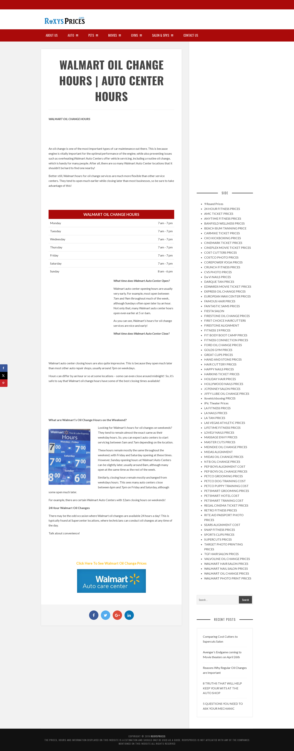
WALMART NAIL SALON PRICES (226, 568)
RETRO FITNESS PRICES (220, 510)
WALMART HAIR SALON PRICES (226, 563)
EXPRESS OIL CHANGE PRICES (225, 291)
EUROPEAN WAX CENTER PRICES (227, 296)
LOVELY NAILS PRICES (219, 432)
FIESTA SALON (214, 311)
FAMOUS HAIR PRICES (219, 301)
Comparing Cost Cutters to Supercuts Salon (220, 639)
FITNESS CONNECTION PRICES (226, 340)
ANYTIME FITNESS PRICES (222, 218)
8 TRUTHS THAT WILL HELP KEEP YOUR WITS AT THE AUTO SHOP (222, 688)
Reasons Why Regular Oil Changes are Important (225, 670)
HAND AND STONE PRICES (223, 359)
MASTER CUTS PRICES (219, 442)
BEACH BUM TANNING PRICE (225, 228)
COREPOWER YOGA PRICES (223, 262)
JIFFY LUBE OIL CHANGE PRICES (226, 393)
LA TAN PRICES (214, 418)
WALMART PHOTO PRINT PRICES (227, 578)
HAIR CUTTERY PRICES (220, 364)
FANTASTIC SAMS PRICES (222, 306)
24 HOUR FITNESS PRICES (222, 208)
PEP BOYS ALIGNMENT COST (224, 466)
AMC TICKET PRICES (218, 213)
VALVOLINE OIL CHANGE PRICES (227, 558)
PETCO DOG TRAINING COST (225, 481)
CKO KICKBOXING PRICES (222, 238)
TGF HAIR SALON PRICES (221, 554)
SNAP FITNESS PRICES (219, 529)
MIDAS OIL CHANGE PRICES (223, 456)
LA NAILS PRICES (215, 413)
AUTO (73, 35)
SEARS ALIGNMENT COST (222, 524)
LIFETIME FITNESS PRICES (222, 427)
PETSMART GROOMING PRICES (226, 490)
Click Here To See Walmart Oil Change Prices (111, 563)
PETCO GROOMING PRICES (223, 476)
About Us (52, 35)
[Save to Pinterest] (4, 383)
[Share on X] (4, 375)
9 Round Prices (213, 204)
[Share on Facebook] (4, 368)
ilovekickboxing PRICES (220, 398)
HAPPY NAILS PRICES (219, 369)
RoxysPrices (158, 736)
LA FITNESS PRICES (217, 408)
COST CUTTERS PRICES (220, 252)
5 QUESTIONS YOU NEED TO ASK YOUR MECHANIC (223, 706)
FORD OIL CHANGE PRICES (223, 345)
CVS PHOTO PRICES (218, 272)
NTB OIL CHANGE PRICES (222, 461)
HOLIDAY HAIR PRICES (220, 379)
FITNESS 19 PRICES (217, 330)
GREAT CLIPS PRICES (218, 354)
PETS (93, 35)
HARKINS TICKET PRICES (221, 374)
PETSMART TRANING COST (224, 500)
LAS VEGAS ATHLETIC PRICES (224, 422)
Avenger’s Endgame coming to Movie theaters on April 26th (222, 654)
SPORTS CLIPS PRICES (219, 534)
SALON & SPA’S (162, 35)
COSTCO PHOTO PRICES (221, 257)
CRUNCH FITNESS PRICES (222, 267)
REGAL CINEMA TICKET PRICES (226, 505)
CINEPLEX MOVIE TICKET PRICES (227, 247)
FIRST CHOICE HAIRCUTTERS (225, 320)
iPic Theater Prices (216, 403)
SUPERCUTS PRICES (218, 539)
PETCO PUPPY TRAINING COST (226, 486)
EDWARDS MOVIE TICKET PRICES (227, 286)
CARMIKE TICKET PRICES (222, 233)
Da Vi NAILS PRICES (217, 277)
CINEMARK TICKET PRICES (223, 242)
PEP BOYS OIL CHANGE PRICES (225, 471)
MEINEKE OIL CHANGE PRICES (225, 447)
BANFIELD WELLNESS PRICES (224, 223)
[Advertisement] (223, 18)
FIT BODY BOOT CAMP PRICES (225, 335)
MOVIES (114, 35)
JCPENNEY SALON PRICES (222, 388)
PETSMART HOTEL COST (221, 495)
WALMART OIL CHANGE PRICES (226, 573)
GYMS (136, 35)
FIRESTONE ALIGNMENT (221, 325)
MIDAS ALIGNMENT (218, 452)
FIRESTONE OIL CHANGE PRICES (227, 316)
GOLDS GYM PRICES (218, 350)
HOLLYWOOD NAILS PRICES (223, 384)
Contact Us (190, 35)
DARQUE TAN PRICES (219, 281)
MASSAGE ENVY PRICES (220, 437)
